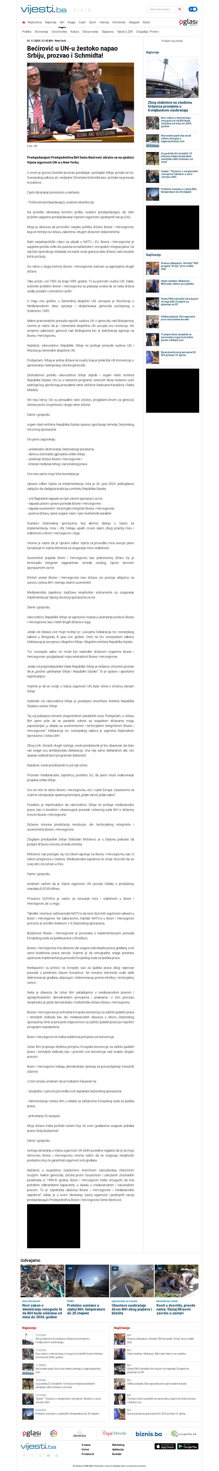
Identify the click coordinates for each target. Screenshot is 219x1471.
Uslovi (85, 1449)
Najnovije (50, 22)
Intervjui (104, 22)
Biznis (146, 22)
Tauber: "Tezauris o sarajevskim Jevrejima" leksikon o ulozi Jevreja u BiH (179, 174)
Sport (92, 22)
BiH (62, 22)
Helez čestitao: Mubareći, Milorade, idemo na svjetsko (177, 282)
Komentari (119, 22)
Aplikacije (118, 1449)
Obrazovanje (90, 31)
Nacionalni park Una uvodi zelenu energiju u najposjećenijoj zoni (176, 138)
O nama (86, 1444)
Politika (26, 31)
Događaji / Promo (147, 31)
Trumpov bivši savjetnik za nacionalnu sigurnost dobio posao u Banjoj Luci (177, 337)
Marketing (118, 1444)
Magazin (134, 22)
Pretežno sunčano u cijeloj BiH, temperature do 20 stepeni (179, 190)
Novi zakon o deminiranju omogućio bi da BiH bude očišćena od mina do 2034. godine (176, 122)
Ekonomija (41, 31)
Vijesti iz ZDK (125, 31)
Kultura (74, 31)
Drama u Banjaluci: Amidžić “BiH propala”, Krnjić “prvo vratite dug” (179, 266)
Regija (71, 22)
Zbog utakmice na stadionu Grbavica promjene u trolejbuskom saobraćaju (170, 106)
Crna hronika (59, 31)
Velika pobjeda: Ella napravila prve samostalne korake (178, 318)
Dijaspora (107, 31)
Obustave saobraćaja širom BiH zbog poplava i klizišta (132, 1309)
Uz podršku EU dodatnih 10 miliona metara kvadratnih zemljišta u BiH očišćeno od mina (177, 157)
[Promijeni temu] (193, 9)
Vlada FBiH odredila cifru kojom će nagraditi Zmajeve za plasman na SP (179, 301)
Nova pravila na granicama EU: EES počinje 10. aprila (178, 353)
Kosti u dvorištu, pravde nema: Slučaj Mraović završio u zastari (176, 1309)
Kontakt (116, 1454)
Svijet (82, 22)
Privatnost (88, 1454)
